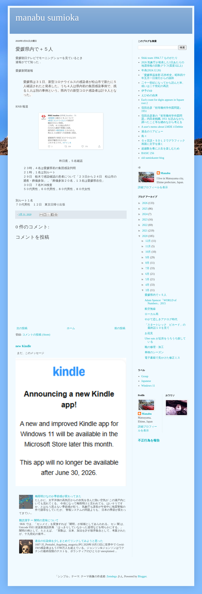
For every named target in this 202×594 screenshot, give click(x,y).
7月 (147, 268)
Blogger (142, 576)
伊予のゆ (146, 90)
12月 (148, 240)
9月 (147, 257)
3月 (147, 290)
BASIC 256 (147, 153)
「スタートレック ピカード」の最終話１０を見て (165, 326)
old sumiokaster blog (152, 157)
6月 (147, 273)
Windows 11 (148, 385)
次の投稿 (22, 328)
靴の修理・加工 (154, 347)
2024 (145, 214)
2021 (145, 230)
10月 (148, 251)
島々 (144, 136)
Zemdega (112, 576)
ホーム (71, 328)
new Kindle (23, 346)
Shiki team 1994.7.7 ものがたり (159, 57)
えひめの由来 (149, 95)
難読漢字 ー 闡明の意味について (38, 520)
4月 (147, 284)
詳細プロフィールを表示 (153, 187)
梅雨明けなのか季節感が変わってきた (58, 496)
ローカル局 (151, 314)
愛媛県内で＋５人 (155, 294)
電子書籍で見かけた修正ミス (162, 357)
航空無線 (150, 308)
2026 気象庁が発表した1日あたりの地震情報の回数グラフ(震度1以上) (162, 64)
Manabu (166, 173)
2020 (145, 236)
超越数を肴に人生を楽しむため (160, 148)
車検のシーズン (154, 352)
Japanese (146, 381)
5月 (147, 279)
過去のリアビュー (152, 131)
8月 (147, 262)
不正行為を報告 (149, 440)
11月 (148, 246)
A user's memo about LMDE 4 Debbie (162, 126)
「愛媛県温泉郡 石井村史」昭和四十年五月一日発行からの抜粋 (163, 77)
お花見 (149, 333)
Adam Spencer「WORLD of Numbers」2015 (160, 302)
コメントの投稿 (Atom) (36, 334)
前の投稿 (119, 328)
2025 (145, 208)
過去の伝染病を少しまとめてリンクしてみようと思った (69, 540)
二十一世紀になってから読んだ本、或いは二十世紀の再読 (163, 84)
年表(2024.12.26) (151, 70)
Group (144, 376)
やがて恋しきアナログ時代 (161, 319)
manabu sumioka (47, 17)
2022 (145, 225)
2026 (145, 203)
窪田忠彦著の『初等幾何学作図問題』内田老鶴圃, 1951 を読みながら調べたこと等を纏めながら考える (162, 119)
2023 (145, 219)
